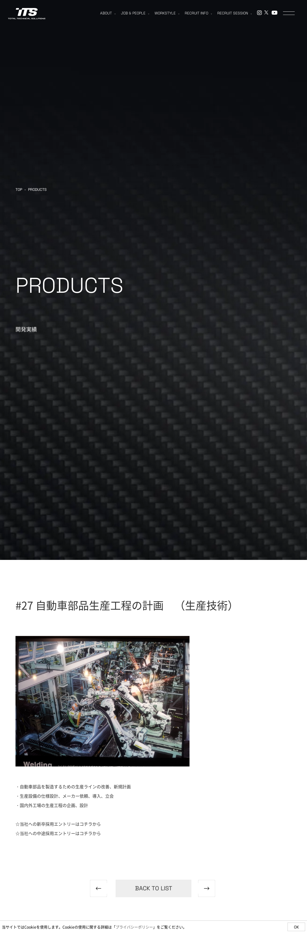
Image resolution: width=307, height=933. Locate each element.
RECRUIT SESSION (234, 13)
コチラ (86, 824)
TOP (18, 189)
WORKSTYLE (167, 13)
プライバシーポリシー (134, 927)
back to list (153, 888)
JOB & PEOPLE (135, 13)
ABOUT (108, 13)
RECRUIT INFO (198, 13)
